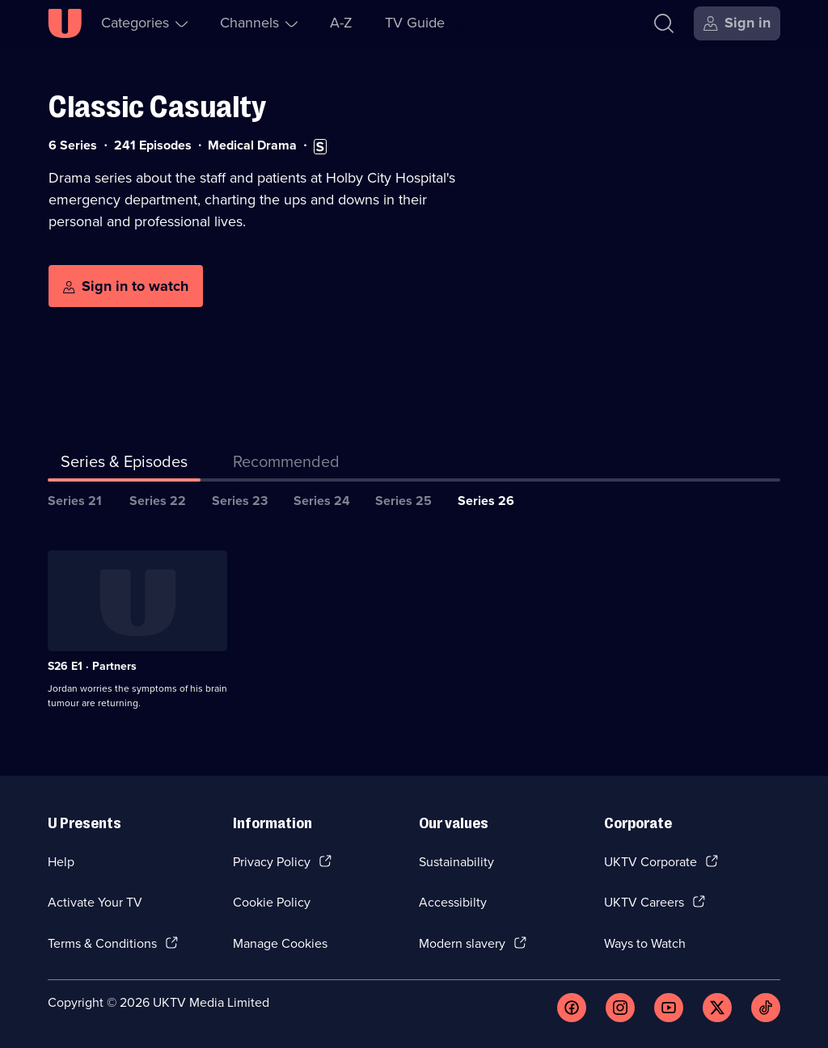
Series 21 (75, 500)
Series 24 (322, 500)
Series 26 (486, 500)
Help (61, 861)
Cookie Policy (271, 902)
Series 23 (240, 500)
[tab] (286, 464)
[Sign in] (737, 23)
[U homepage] (65, 23)
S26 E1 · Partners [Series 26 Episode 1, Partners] (92, 666)
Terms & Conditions (102, 943)
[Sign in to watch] (126, 286)
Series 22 (157, 500)
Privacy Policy (271, 861)
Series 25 (403, 500)
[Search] (664, 23)
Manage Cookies (280, 943)
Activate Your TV (95, 902)
